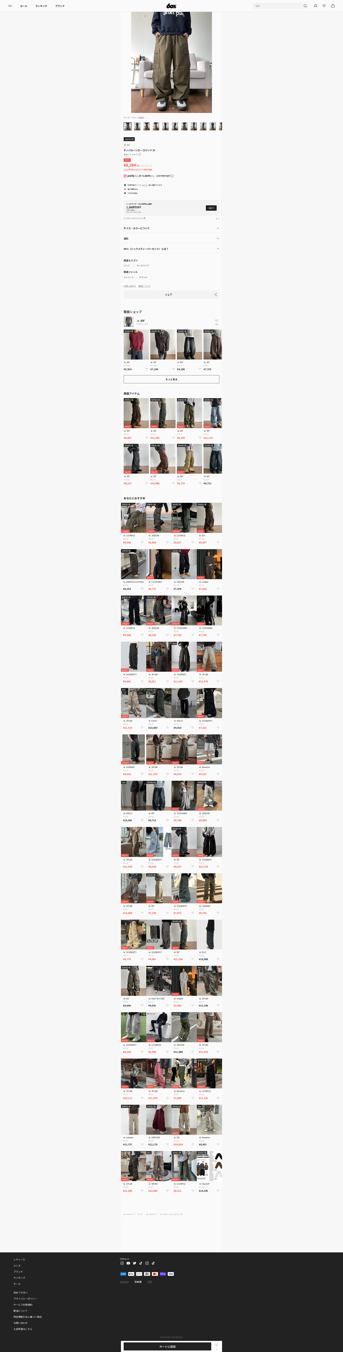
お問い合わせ (130, 286)
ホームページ (129, 1214)
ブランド (60, 6)
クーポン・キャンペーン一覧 (135, 218)
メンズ (17, 1265)
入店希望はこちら (22, 1329)
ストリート (129, 277)
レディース (19, 1259)
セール (23, 6)
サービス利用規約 (22, 1304)
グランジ (143, 277)
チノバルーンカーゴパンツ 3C (171, 1214)
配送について (144, 286)
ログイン (145, 185)
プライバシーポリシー (25, 1298)
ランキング (41, 6)
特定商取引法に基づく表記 (27, 1316)
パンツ (127, 265)
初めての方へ (20, 1292)
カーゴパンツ (143, 265)
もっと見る (171, 379)
